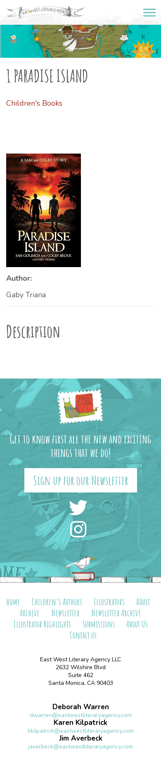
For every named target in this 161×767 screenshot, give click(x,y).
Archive (30, 612)
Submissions (99, 624)
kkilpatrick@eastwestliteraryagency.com (81, 731)
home (13, 601)
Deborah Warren (80, 706)
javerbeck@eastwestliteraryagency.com (80, 746)
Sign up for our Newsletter (80, 480)
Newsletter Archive (116, 612)
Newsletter (65, 612)
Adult (143, 601)
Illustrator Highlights (42, 624)
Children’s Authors (57, 601)
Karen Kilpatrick (80, 722)
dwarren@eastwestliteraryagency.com (81, 715)
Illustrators (109, 601)
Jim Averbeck (80, 738)
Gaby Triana (26, 295)
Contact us (83, 635)
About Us (137, 624)
